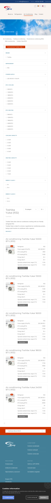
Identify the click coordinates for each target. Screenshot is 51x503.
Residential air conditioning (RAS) (35, 39)
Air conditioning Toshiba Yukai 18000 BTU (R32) (23, 351)
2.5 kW (9, 139)
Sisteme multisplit (33, 450)
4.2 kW (9, 145)
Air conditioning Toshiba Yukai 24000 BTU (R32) (24, 388)
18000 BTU (10, 95)
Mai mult (8, 231)
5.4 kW (9, 171)
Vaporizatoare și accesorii (12, 472)
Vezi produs (22, 268)
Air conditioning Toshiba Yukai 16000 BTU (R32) (23, 314)
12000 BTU (10, 92)
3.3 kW (9, 142)
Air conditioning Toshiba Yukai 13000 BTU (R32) (23, 277)
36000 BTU (10, 101)
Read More (43, 497)
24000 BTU (10, 98)
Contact (41, 14)
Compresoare (9, 464)
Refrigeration (18, 14)
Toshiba (9, 57)
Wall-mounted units (10, 41)
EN (44, 6)
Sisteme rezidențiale (33, 446)
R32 (8, 68)
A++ (8, 187)
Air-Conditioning (28, 14)
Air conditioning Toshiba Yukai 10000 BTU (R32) (23, 240)
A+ (8, 184)
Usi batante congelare (34, 472)
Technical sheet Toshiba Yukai (14, 47)
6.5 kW (9, 151)
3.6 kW (9, 165)
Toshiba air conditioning (19, 39)
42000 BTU (10, 104)
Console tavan (31, 468)
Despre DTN (8, 479)
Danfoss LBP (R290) (33, 464)
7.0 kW (9, 174)
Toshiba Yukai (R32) (22, 41)
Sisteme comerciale (33, 454)
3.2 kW (9, 162)
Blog (36, 14)
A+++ (8, 201)
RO (39, 6)
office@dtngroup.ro (24, 1)
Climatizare (8, 482)
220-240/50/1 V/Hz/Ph (13, 78)
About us (10, 14)
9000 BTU (9, 89)
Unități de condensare (11, 468)
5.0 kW (9, 148)
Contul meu (48, 1)
